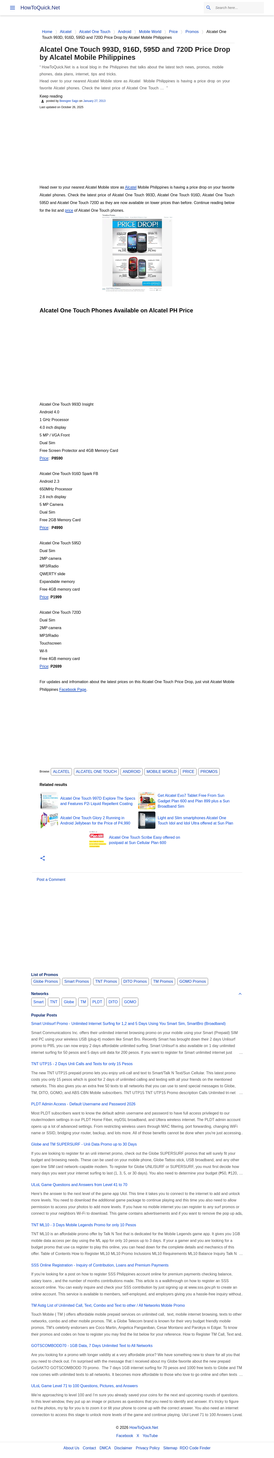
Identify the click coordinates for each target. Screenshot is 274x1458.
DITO (113, 1002)
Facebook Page (72, 689)
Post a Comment (51, 879)
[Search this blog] (238, 7)
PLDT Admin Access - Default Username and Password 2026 (83, 1104)
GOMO (130, 1002)
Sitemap (170, 1448)
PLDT (97, 1002)
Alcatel (131, 187)
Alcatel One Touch (96, 772)
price (69, 210)
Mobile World (161, 772)
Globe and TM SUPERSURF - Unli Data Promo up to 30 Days (84, 1144)
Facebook (124, 1436)
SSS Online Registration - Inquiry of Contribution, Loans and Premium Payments (100, 1265)
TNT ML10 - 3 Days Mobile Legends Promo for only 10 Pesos (83, 1225)
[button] (42, 858)
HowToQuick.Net (40, 8)
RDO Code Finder (195, 1448)
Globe (69, 1002)
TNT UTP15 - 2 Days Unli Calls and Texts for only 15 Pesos (82, 1064)
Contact (89, 1448)
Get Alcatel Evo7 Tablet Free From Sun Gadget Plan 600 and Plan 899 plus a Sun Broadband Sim (194, 800)
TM (83, 1002)
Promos (208, 772)
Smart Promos (76, 981)
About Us (71, 1448)
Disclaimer (123, 1448)
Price (44, 458)
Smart (38, 1002)
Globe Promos (45, 981)
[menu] (12, 8)
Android (131, 772)
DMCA (105, 1448)
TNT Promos (106, 981)
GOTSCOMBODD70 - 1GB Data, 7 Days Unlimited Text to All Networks (92, 1346)
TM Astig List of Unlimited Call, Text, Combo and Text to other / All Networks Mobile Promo (108, 1305)
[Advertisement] (137, 146)
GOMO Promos (192, 981)
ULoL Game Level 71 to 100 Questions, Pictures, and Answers (84, 1386)
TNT (53, 1002)
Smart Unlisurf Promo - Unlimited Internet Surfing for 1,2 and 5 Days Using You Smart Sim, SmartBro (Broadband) (128, 1024)
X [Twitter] (138, 1436)
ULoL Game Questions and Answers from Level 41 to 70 (79, 1185)
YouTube (150, 1436)
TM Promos (163, 981)
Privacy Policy (148, 1448)
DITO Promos (135, 981)
